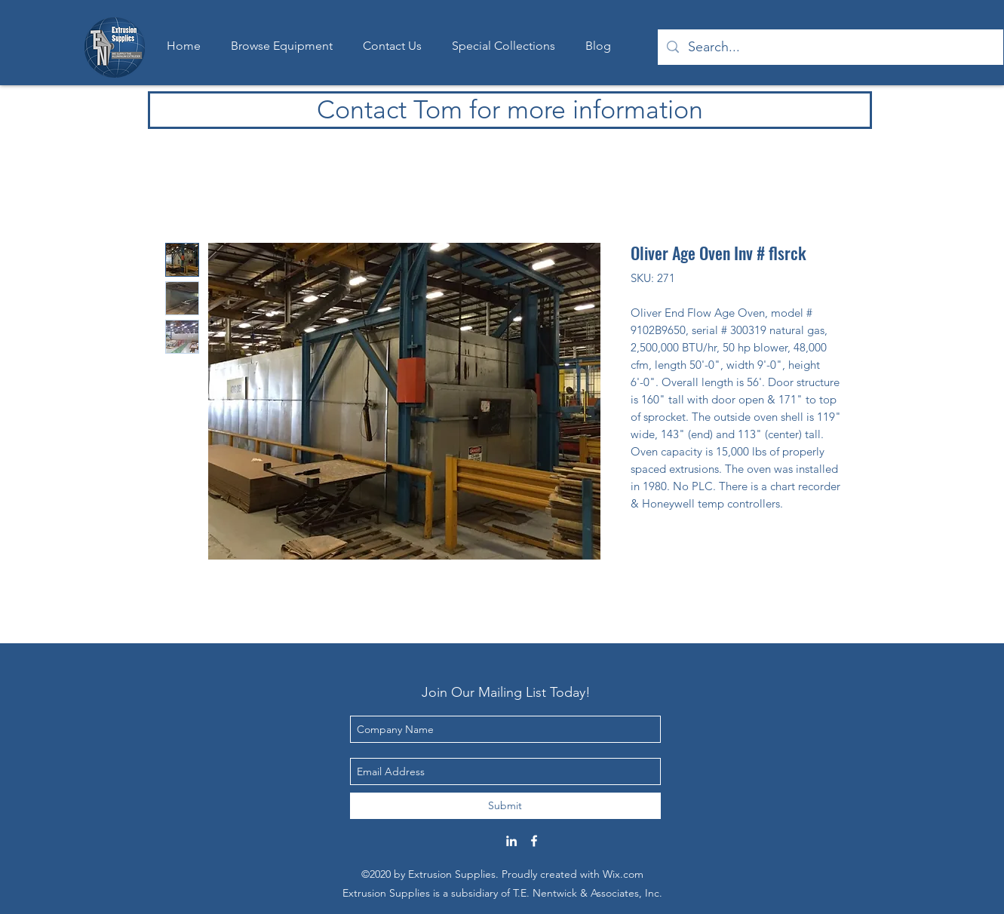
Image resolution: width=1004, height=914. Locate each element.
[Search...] (830, 47)
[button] (503, 46)
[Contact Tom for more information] (510, 110)
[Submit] (505, 806)
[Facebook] (534, 840)
